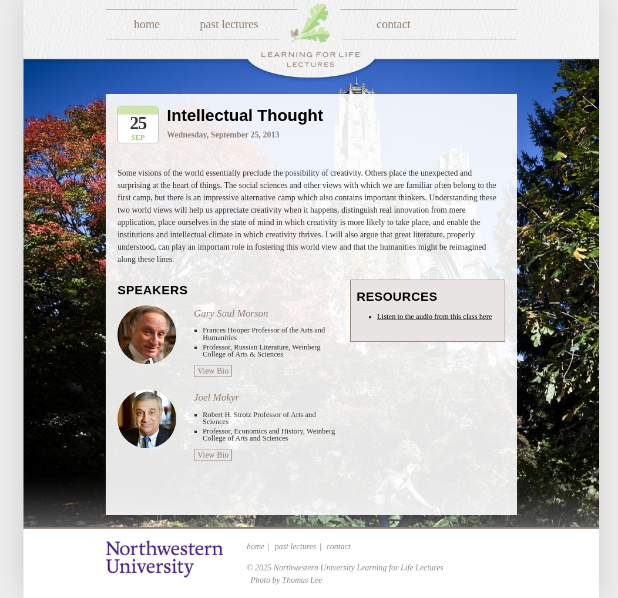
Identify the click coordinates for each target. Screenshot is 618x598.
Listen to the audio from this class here (434, 317)
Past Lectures (229, 24)
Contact (394, 24)
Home (147, 24)
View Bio (213, 371)
